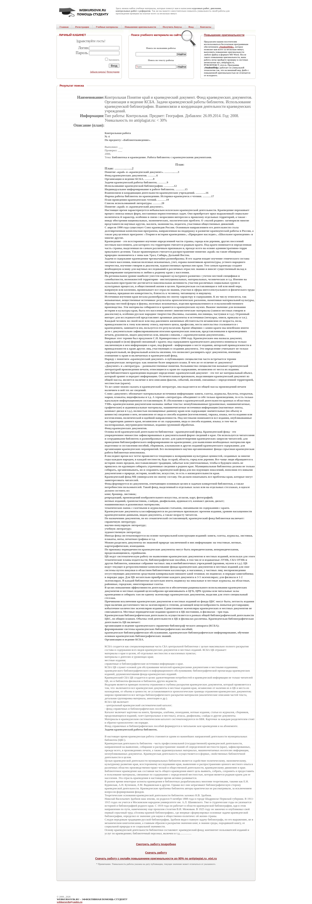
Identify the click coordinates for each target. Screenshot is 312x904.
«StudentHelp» (226, 46)
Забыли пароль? (98, 71)
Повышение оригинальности (224, 35)
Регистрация (113, 71)
